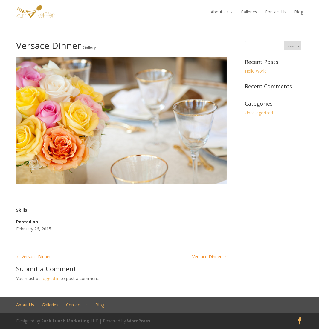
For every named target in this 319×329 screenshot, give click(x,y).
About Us (220, 12)
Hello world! (256, 71)
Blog (298, 12)
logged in (50, 278)
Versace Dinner (33, 256)
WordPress (138, 321)
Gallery (89, 47)
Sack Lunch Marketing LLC (69, 321)
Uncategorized (259, 113)
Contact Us (275, 12)
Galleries (249, 12)
